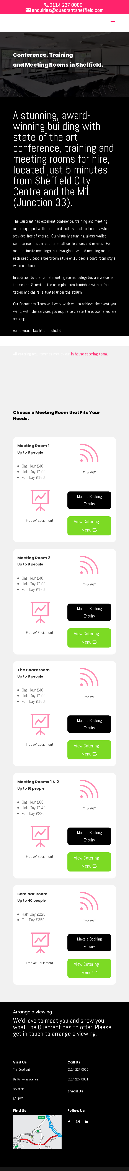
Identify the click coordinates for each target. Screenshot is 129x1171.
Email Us (75, 1091)
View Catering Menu (86, 525)
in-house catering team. (89, 354)
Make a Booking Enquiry (89, 500)
